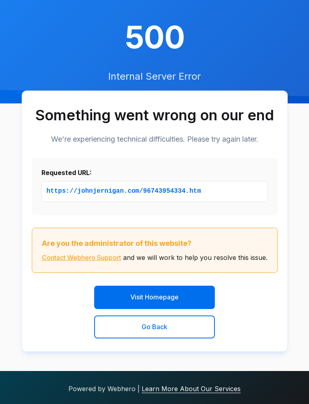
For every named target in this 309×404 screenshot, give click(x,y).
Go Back (154, 327)
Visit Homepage (154, 297)
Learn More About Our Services (191, 389)
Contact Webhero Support (81, 258)
